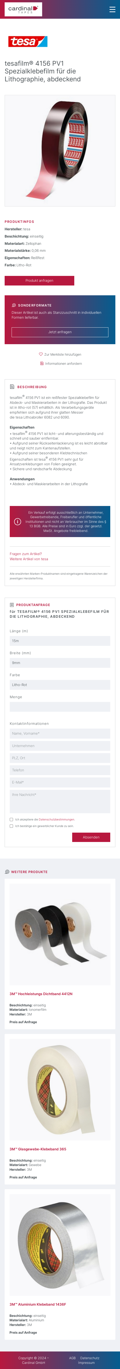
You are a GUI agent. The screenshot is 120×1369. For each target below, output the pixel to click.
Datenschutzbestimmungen (56, 819)
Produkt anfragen (39, 280)
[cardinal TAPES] (23, 9)
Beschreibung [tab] (31, 387)
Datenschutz (89, 1358)
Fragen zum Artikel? (26, 554)
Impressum (86, 1363)
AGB (72, 1358)
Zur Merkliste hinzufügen (62, 354)
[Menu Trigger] (112, 9)
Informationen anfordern (63, 363)
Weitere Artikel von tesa (29, 559)
